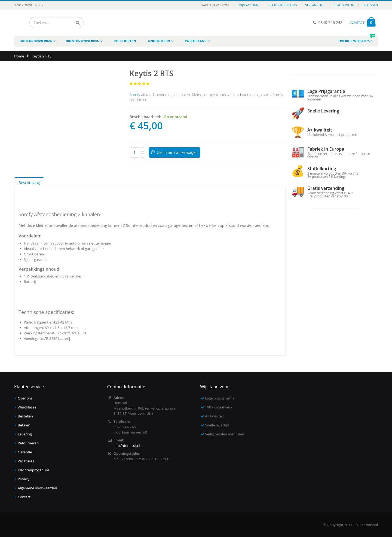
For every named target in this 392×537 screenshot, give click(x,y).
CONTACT (357, 22)
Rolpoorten (125, 41)
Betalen (24, 425)
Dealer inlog (343, 5)
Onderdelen (159, 41)
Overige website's (356, 39)
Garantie (25, 452)
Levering (25, 434)
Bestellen (25, 416)
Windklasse (27, 407)
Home (19, 56)
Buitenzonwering (36, 41)
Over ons (25, 398)
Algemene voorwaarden (37, 488)
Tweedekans (195, 41)
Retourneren (28, 443)
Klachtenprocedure (33, 470)
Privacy (23, 479)
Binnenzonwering (82, 41)
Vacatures (26, 461)
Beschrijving (29, 182)
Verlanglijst (315, 5)
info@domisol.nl (127, 445)
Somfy (135, 94)
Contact (24, 497)
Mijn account (249, 5)
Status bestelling (282, 5)
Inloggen (370, 5)
